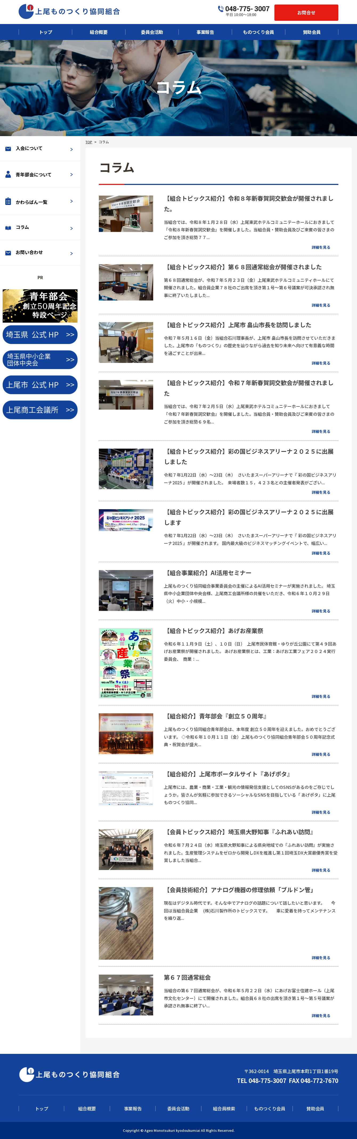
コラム (17, 227)
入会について (24, 148)
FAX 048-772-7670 (313, 1080)
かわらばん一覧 (26, 201)
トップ (45, 32)
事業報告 (205, 32)
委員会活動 (152, 32)
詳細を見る (321, 247)
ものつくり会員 (258, 32)
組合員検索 (224, 1108)
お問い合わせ (24, 252)
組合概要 (99, 32)
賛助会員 (312, 32)
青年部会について (28, 174)
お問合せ (306, 12)
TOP (89, 141)
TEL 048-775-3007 (261, 1080)
